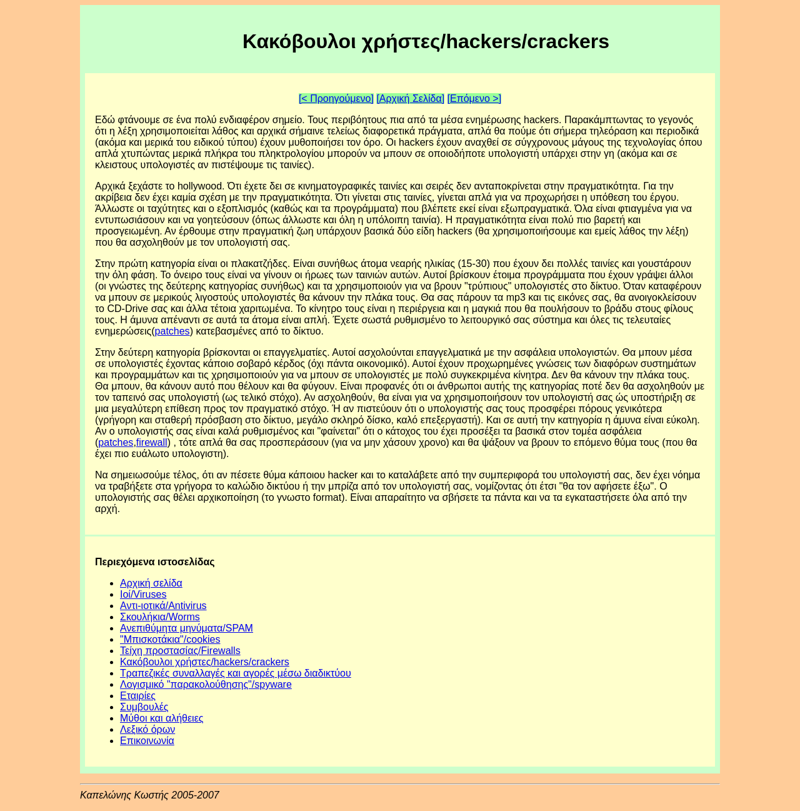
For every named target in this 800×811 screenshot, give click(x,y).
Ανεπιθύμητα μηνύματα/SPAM (186, 628)
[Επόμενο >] (475, 98)
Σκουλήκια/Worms (160, 617)
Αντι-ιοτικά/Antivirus (163, 605)
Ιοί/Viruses (143, 594)
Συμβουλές (144, 707)
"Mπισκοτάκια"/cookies (170, 639)
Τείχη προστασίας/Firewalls (180, 650)
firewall (152, 442)
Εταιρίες (138, 695)
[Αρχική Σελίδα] (410, 98)
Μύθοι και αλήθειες (162, 718)
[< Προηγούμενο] (336, 98)
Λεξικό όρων (147, 729)
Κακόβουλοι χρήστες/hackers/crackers (204, 662)
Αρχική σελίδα (151, 583)
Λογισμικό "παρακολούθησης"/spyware (206, 684)
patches (172, 331)
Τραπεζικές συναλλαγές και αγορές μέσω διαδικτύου (235, 673)
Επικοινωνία (147, 740)
